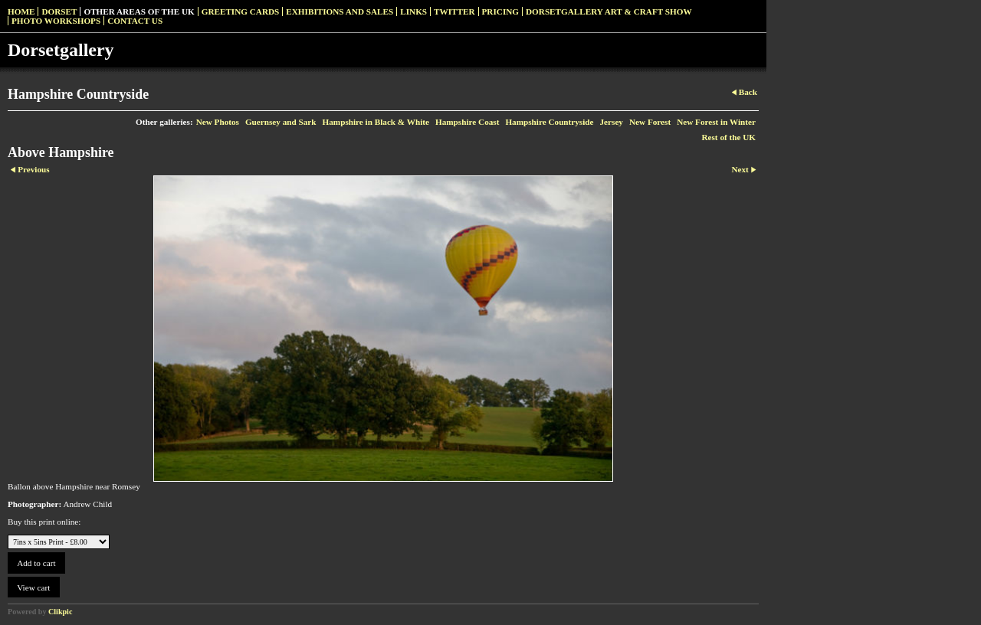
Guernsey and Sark (281, 121)
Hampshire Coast (467, 121)
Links (413, 11)
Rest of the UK (728, 137)
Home (21, 11)
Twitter (454, 11)
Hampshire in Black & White (376, 121)
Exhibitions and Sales (339, 11)
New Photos (217, 121)
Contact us (134, 20)
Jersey (611, 121)
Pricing (500, 11)
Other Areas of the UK (139, 11)
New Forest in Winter (716, 121)
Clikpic (60, 611)
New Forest (650, 121)
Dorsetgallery (61, 50)
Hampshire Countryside (549, 121)
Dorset (59, 11)
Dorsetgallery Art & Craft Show (609, 11)
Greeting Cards (241, 11)
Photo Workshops (55, 20)
